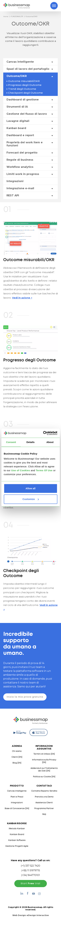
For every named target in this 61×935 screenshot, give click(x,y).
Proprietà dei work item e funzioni (25, 144)
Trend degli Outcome (22, 88)
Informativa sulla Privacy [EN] (44, 761)
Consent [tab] (11, 442)
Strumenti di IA (17, 106)
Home (5, 16)
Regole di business (20, 159)
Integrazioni (15, 181)
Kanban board (16, 128)
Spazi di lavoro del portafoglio (28, 68)
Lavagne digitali (18, 121)
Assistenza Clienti (44, 803)
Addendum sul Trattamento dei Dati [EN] (44, 769)
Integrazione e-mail (20, 188)
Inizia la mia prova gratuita (25, 697)
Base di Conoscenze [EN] (17, 808)
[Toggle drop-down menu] (52, 62)
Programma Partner (44, 808)
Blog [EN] (17, 763)
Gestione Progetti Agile (16, 846)
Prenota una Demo (44, 797)
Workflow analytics (20, 166)
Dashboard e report (20, 135)
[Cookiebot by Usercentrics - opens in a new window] (43, 433)
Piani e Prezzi (17, 797)
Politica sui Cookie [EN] (44, 777)
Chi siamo (17, 751)
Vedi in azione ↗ (22, 297)
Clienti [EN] (17, 757)
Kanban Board (17, 834)
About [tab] (50, 442)
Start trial (30, 884)
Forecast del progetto (22, 152)
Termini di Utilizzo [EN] (44, 754)
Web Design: (30, 915)
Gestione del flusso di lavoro (27, 113)
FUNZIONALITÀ (17, 16)
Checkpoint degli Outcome (25, 92)
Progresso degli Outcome (24, 84)
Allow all (30, 488)
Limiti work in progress (23, 174)
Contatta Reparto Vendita (44, 791)
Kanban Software (17, 840)
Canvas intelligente (20, 61)
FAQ (44, 814)
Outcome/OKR (31, 16)
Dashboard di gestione (23, 99)
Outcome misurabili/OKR (24, 81)
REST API (13, 195)
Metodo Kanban (17, 829)
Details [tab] (31, 442)
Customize (30, 499)
